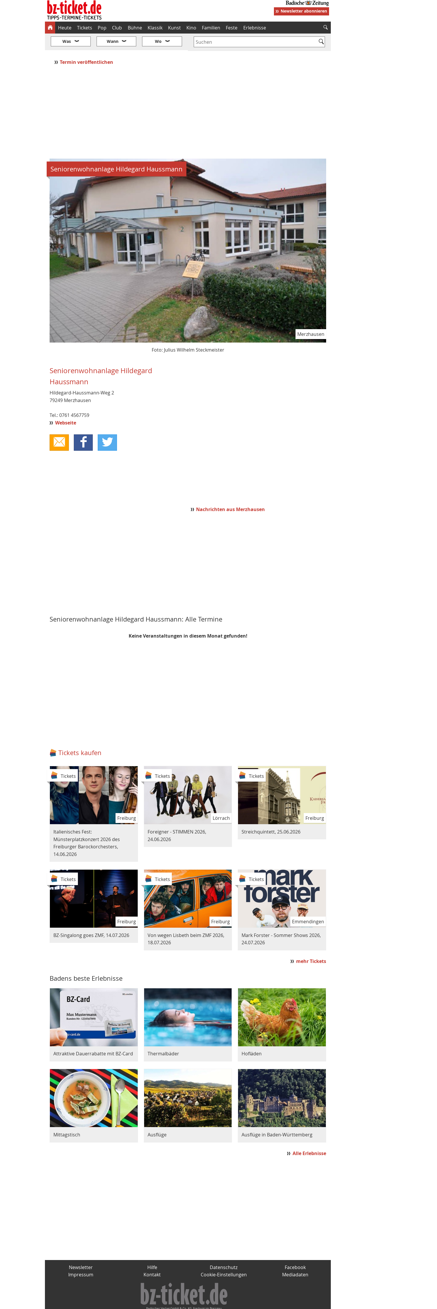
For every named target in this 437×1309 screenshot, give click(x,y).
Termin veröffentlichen (87, 44)
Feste (231, 27)
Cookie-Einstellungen (224, 1257)
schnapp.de (160, 1302)
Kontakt (152, 1257)
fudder (186, 1302)
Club (117, 27)
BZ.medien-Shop (260, 1302)
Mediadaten (295, 1257)
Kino (191, 27)
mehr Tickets (311, 944)
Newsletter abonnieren (304, 11)
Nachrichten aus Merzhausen (230, 492)
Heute (64, 27)
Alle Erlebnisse (309, 1136)
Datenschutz (223, 1250)
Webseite (65, 405)
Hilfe (152, 1250)
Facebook (295, 1250)
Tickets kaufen (80, 735)
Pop (102, 27)
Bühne (135, 27)
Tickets (84, 27)
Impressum (80, 1257)
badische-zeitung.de (120, 1302)
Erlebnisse (254, 27)
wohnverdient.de (217, 1302)
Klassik (155, 27)
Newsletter (81, 1250)
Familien (211, 27)
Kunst (174, 27)
